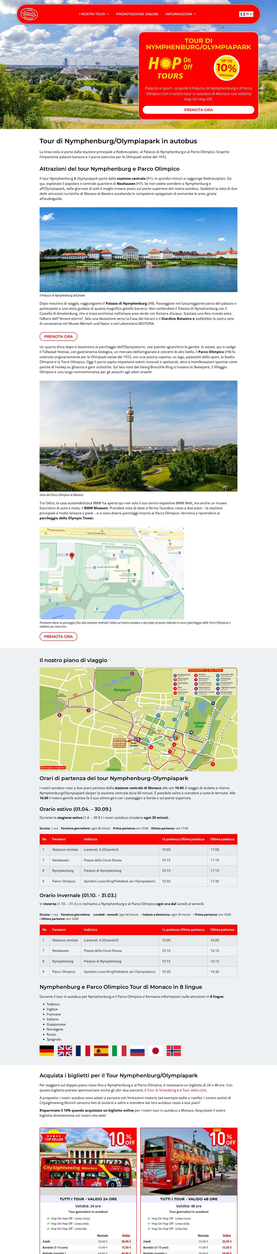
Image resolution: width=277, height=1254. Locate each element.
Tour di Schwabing (161, 1090)
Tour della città (194, 1090)
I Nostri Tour (94, 14)
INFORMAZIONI (181, 14)
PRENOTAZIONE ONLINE (137, 14)
